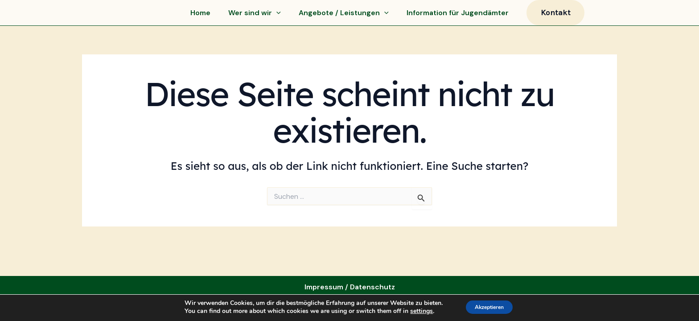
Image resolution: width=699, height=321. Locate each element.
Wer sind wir (254, 15)
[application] (276, 15)
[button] (555, 15)
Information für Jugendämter (458, 15)
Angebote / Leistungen (344, 15)
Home (200, 15)
